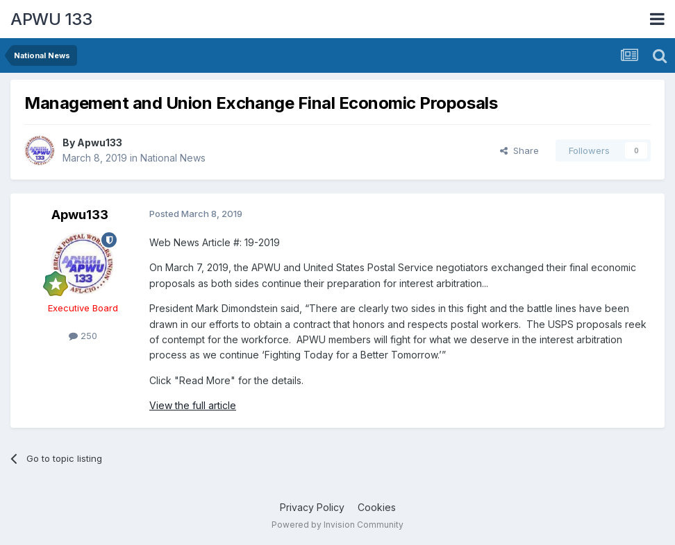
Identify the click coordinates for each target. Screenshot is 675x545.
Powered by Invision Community (337, 524)
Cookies (377, 507)
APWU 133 (51, 19)
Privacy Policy (312, 507)
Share (519, 150)
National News (173, 158)
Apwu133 (99, 142)
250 (83, 335)
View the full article (192, 405)
